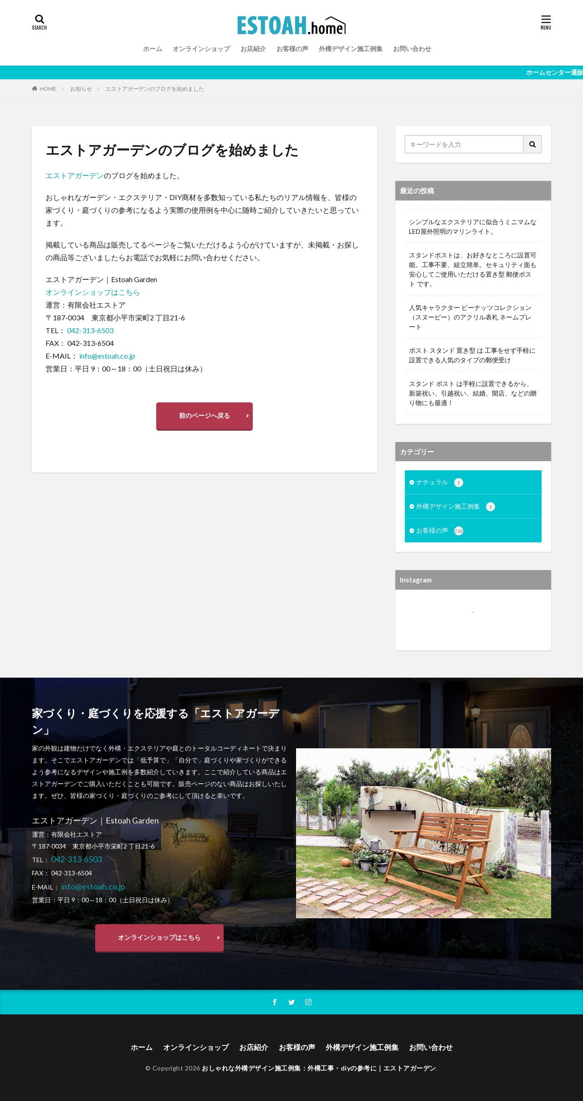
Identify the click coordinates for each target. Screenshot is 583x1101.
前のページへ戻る (204, 415)
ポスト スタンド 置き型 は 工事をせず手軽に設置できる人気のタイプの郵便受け (472, 355)
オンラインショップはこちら (93, 292)
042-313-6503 (90, 330)
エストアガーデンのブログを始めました (155, 88)
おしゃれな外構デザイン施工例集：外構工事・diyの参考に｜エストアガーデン (319, 1068)
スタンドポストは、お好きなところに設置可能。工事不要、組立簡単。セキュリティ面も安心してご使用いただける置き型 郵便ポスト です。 (473, 269)
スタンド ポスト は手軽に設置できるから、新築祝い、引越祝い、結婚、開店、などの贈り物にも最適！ (473, 393)
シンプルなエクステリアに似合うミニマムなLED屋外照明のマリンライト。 (473, 226)
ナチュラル (439, 482)
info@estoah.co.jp (107, 355)
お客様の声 (292, 48)
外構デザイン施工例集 (351, 48)
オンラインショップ (201, 48)
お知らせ (81, 88)
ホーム (152, 48)
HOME (48, 88)
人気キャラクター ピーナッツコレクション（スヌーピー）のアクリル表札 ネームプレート (470, 317)
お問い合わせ (412, 48)
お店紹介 (253, 48)
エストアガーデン (75, 175)
